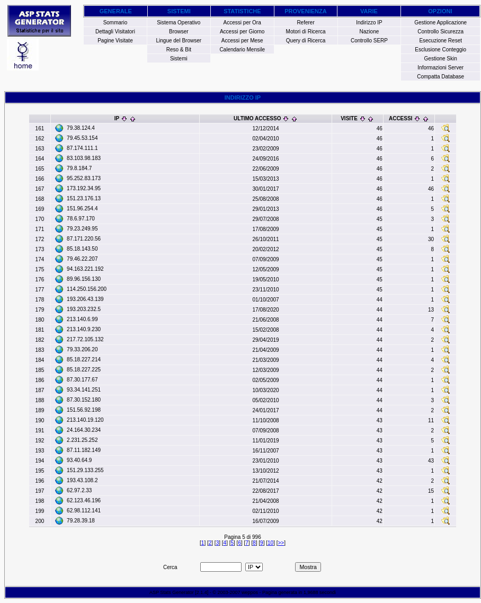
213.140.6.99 (82, 319)
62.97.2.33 (79, 490)
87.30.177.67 (82, 380)
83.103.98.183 (84, 158)
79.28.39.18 (81, 521)
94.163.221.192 (85, 269)
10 (270, 543)
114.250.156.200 (86, 289)
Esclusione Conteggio (440, 49)
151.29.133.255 (85, 470)
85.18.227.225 (84, 370)
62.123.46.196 (84, 500)
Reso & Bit (178, 49)
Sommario (115, 22)
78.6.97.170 (81, 218)
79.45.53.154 (82, 138)
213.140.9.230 (84, 329)
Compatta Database (440, 76)
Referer (305, 22)
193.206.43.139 (85, 299)
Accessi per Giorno (242, 31)
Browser (179, 31)
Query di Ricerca (305, 40)
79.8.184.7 (79, 168)
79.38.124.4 (81, 128)
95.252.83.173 (84, 178)
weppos (250, 592)
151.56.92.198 (84, 410)
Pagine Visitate (115, 40)
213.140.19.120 (85, 420)
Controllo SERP (369, 40)
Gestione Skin (440, 58)
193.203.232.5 (84, 309)
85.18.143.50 (82, 249)
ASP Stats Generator (171, 592)
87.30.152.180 (84, 400)
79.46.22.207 (82, 259)
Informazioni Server (440, 67)
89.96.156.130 (84, 279)
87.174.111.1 (82, 148)
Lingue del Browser (179, 40)
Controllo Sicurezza (440, 31)
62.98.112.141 (84, 510)
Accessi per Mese (242, 40)
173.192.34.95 (84, 188)
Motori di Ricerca (306, 31)
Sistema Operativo (178, 22)
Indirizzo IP (369, 22)
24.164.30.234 (84, 430)
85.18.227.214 (84, 359)
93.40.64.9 (79, 460)
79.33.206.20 (82, 349)
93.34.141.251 (84, 390)
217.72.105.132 (85, 339)
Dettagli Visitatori (115, 31)
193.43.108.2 (82, 480)
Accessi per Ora (242, 22)
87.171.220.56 (84, 239)
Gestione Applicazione (440, 22)
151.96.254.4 (82, 208)
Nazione (369, 31)
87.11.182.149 (84, 450)
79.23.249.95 (82, 229)
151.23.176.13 (84, 198)
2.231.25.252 (82, 440)
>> (281, 543)
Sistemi (179, 58)
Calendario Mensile (242, 49)
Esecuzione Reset (440, 40)
